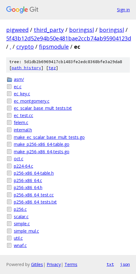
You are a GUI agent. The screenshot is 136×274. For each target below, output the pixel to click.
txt (110, 264)
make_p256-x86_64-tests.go (41, 151)
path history (26, 67)
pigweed (17, 29)
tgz (52, 67)
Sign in (123, 10)
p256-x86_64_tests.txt (35, 202)
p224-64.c (23, 166)
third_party (49, 29)
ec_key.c (22, 94)
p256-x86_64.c (28, 180)
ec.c (17, 86)
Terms (70, 264)
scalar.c (21, 216)
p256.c (20, 209)
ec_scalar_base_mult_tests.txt (43, 108)
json (125, 264)
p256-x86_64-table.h (34, 173)
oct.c (18, 159)
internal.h (23, 130)
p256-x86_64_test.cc (34, 195)
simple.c (22, 223)
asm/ (19, 79)
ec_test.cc (23, 115)
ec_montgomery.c (31, 101)
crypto (25, 46)
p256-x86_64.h (28, 187)
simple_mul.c (26, 231)
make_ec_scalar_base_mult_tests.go (49, 137)
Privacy (54, 264)
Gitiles (37, 264)
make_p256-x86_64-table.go (41, 144)
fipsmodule (54, 46)
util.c (18, 238)
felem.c (21, 122)
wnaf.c (20, 245)
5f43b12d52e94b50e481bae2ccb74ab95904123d (68, 38)
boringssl (81, 29)
